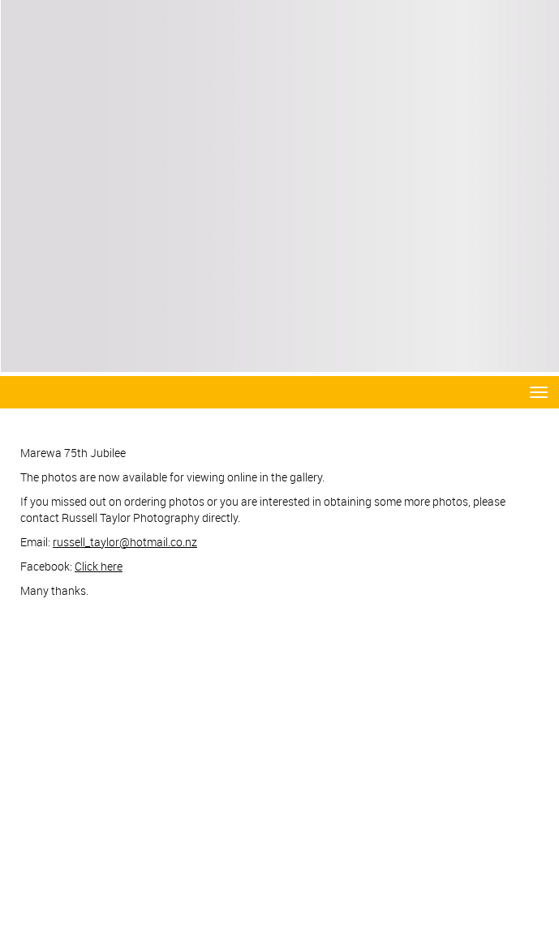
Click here (99, 566)
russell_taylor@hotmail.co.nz (125, 541)
